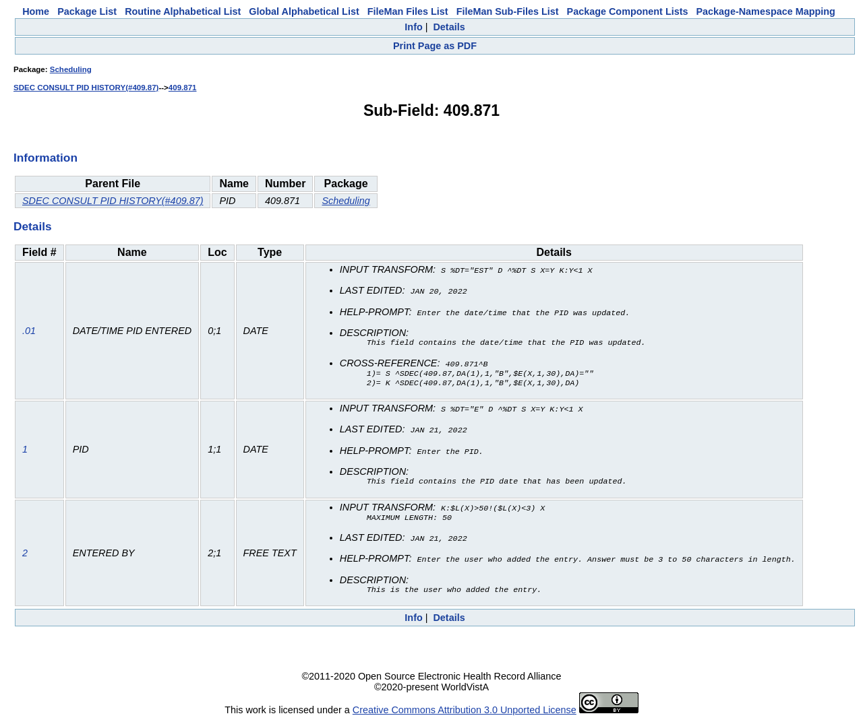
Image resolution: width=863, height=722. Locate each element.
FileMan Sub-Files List (507, 11)
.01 (29, 331)
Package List (87, 11)
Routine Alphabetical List (183, 11)
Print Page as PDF (435, 45)
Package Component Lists (627, 11)
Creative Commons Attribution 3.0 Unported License (464, 711)
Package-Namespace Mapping (765, 11)
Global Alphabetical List (304, 11)
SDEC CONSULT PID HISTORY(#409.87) (85, 88)
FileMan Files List (407, 11)
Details (449, 27)
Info (413, 27)
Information (45, 157)
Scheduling (71, 69)
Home (35, 11)
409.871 (183, 88)
